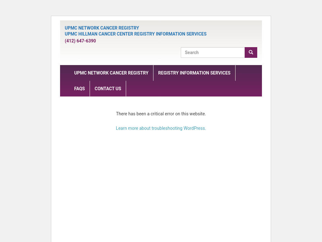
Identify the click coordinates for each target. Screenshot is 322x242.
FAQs (79, 88)
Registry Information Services (194, 72)
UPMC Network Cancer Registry (111, 72)
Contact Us (108, 88)
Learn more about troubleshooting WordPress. (161, 128)
